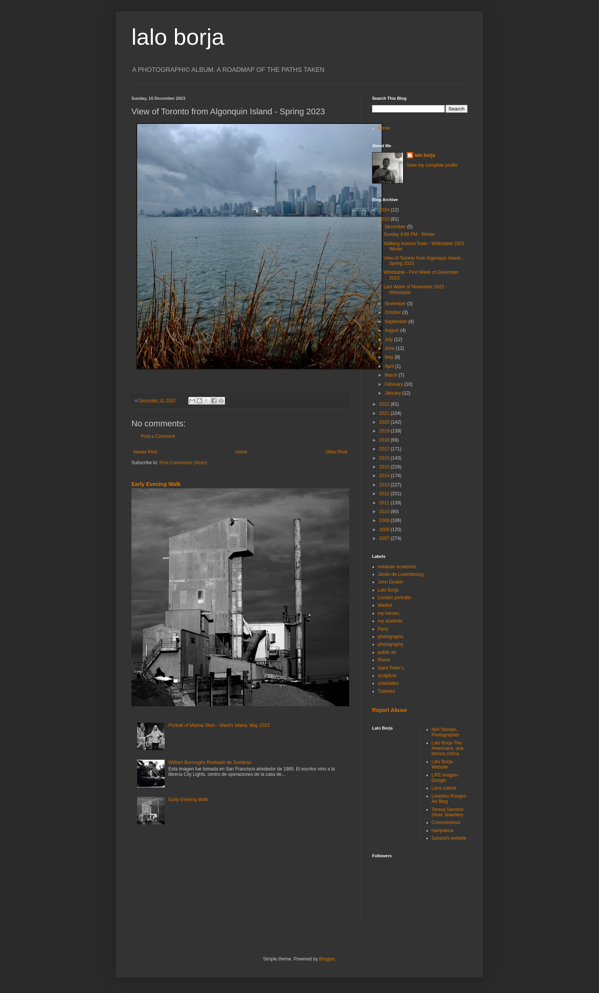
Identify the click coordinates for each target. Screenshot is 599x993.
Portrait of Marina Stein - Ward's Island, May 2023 (219, 725)
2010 (385, 511)
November (396, 303)
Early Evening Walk (156, 484)
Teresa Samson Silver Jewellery (447, 812)
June (390, 348)
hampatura (442, 830)
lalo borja (178, 37)
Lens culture (444, 788)
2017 (385, 449)
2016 (385, 458)
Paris (383, 629)
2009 (385, 520)
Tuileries (386, 691)
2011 (385, 502)
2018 (385, 440)
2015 (385, 467)
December (396, 226)
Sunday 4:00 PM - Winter (409, 234)
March (392, 375)
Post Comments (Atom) (183, 462)
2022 (385, 404)
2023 (385, 219)
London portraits (394, 597)
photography (390, 644)
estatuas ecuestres (397, 566)
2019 (385, 431)
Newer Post (145, 452)
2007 (385, 538)
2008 (385, 529)
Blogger (327, 959)
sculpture (387, 675)
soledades (388, 683)
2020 (385, 422)
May (390, 357)
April (390, 366)
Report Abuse (389, 710)
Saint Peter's (391, 668)
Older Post (336, 452)
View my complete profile (432, 165)
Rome (384, 660)
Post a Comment (158, 436)
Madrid (385, 605)
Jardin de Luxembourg (400, 574)
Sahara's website (449, 838)
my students (390, 621)
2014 (385, 475)
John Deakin (390, 582)
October (393, 312)
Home (241, 452)
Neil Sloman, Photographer (446, 732)
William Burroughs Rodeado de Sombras (209, 762)
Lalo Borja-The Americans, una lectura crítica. (447, 748)
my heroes (388, 613)
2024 (385, 210)
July (389, 339)
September (396, 321)
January (393, 393)
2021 (385, 413)
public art (387, 652)
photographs (390, 636)
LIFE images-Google (445, 777)
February (394, 384)
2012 (385, 493)
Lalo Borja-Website (443, 764)
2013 (385, 485)
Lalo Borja (388, 590)
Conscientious (446, 822)
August (392, 330)
